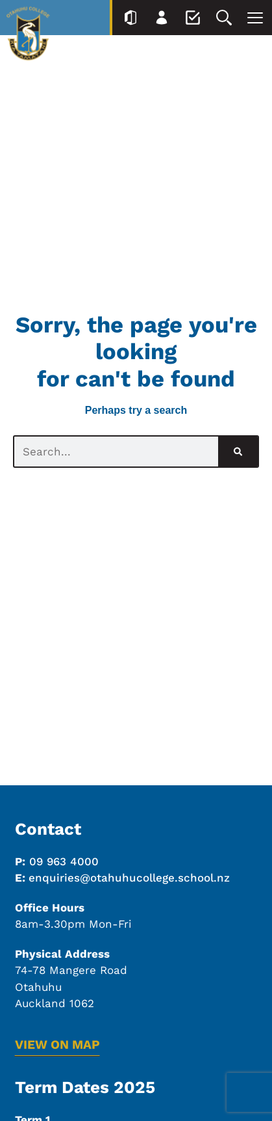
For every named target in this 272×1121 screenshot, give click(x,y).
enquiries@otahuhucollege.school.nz (129, 877)
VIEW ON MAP (57, 1044)
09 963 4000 (64, 861)
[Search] (238, 451)
